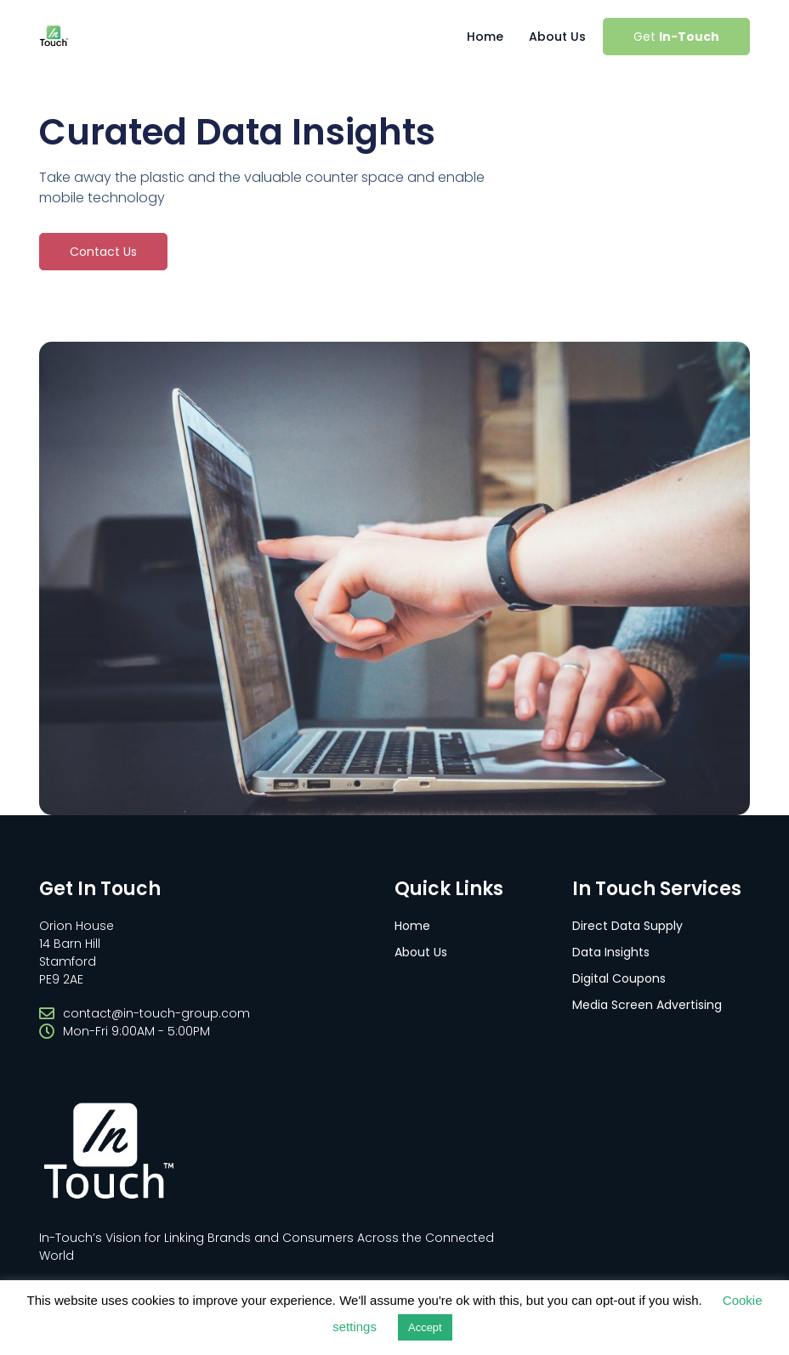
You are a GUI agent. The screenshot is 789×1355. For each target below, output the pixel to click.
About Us (557, 36)
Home (485, 36)
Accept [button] (425, 1327)
